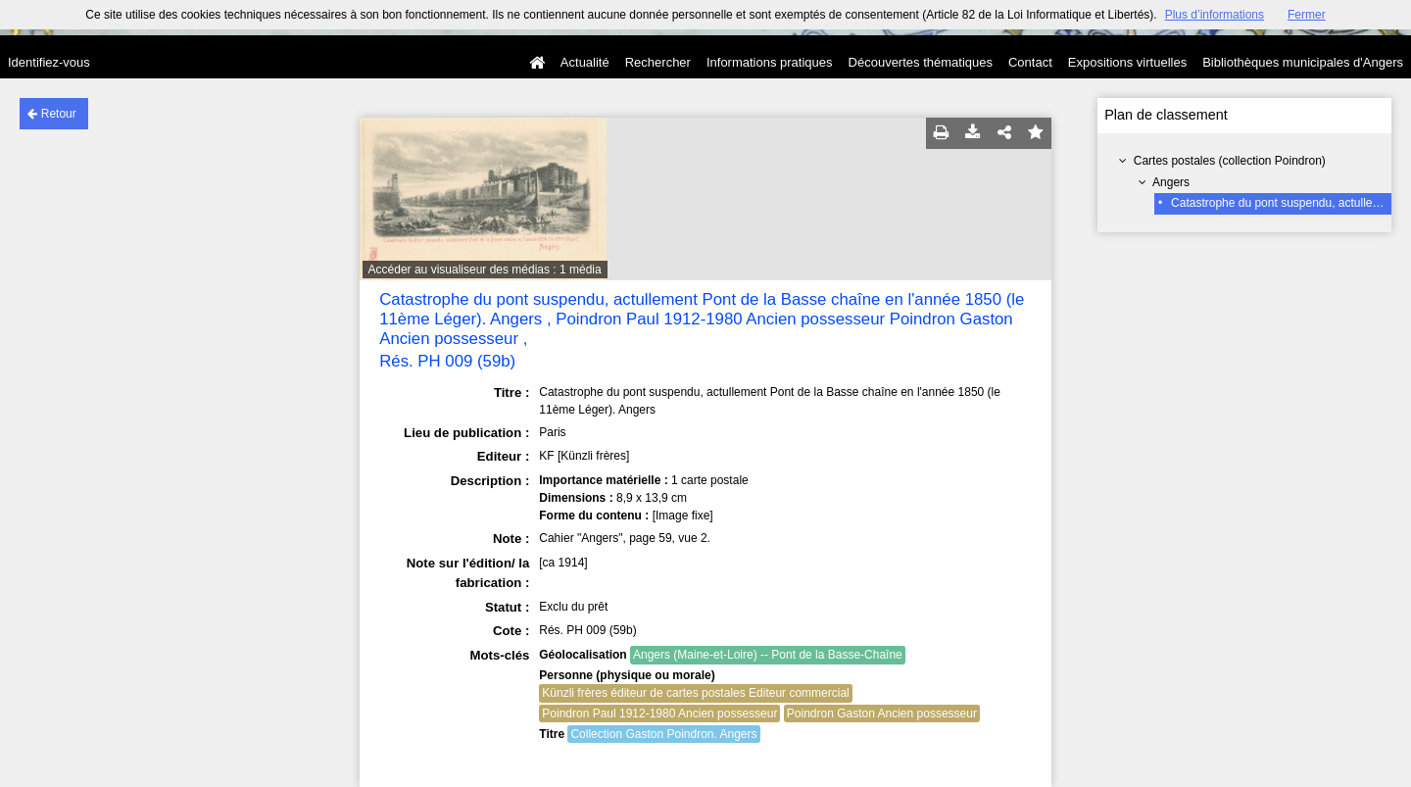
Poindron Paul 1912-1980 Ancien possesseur (659, 713)
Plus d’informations (1214, 15)
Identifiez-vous (49, 62)
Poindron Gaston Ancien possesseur (882, 713)
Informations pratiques (769, 62)
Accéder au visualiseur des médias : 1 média (485, 269)
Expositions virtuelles (1127, 62)
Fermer (1307, 15)
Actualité (584, 62)
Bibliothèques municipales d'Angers (1302, 62)
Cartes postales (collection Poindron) (1230, 161)
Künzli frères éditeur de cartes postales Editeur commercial (695, 693)
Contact (1030, 62)
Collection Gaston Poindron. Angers (663, 734)
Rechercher (658, 62)
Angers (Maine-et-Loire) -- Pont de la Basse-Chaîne (767, 655)
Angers (1171, 182)
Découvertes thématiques (921, 62)
